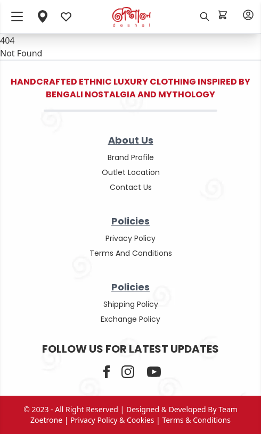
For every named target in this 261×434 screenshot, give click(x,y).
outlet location (131, 172)
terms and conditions (130, 253)
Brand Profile (131, 157)
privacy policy (130, 238)
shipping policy (130, 304)
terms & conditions (196, 420)
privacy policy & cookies (112, 420)
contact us (131, 187)
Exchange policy (130, 319)
